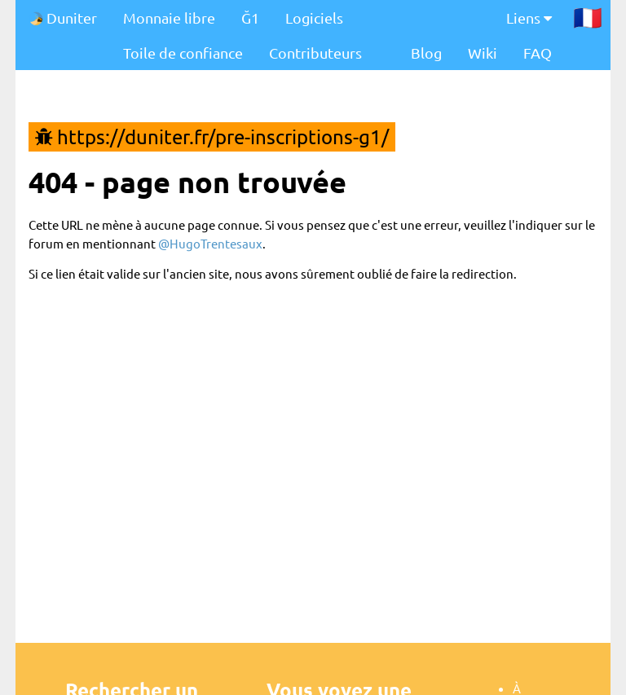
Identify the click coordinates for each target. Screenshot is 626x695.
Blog (426, 52)
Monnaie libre (169, 17)
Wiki (482, 52)
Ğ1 (250, 17)
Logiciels (314, 17)
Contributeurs (315, 52)
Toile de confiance (183, 52)
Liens (529, 17)
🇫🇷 (587, 17)
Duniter (63, 17)
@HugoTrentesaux (210, 243)
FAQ (537, 52)
